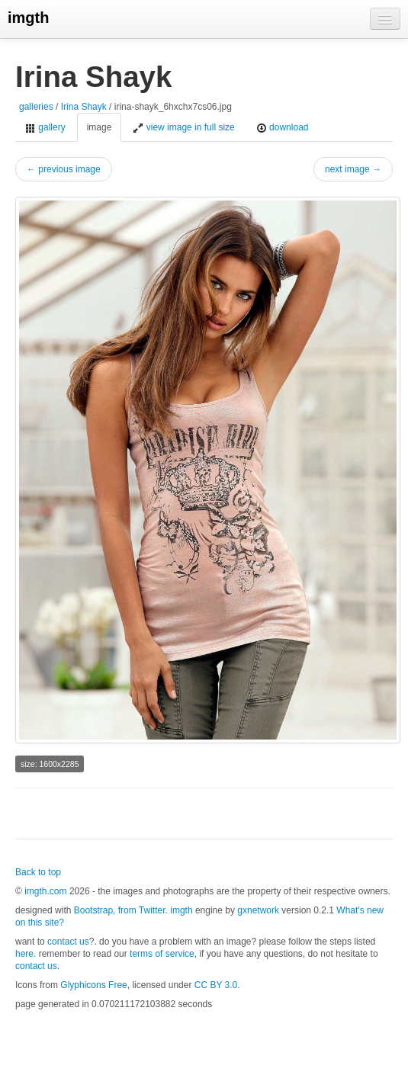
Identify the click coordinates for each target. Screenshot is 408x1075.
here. (25, 953)
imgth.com (45, 891)
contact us (68, 941)
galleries (36, 106)
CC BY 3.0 (215, 985)
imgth (28, 17)
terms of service (162, 953)
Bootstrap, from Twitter (119, 910)
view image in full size (183, 127)
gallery (45, 127)
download (282, 127)
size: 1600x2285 (50, 764)
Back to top (38, 872)
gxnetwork (258, 910)
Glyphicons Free (93, 985)
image (99, 127)
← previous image (64, 169)
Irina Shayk (84, 106)
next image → (353, 169)
